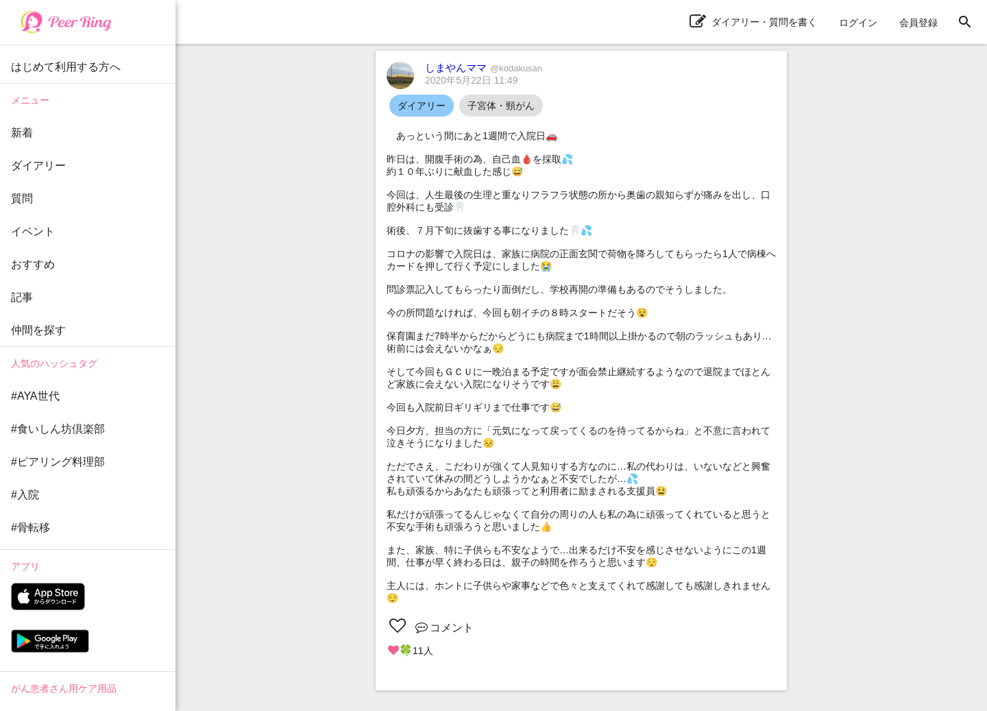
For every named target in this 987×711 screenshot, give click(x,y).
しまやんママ (483, 67)
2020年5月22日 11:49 (471, 80)
